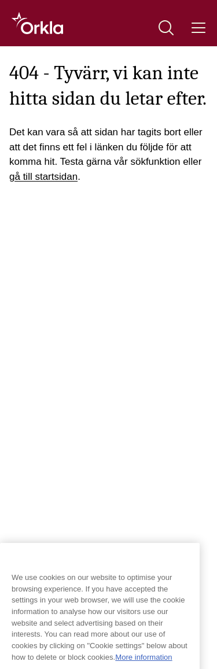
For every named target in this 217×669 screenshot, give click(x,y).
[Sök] (166, 28)
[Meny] (198, 28)
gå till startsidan (43, 176)
